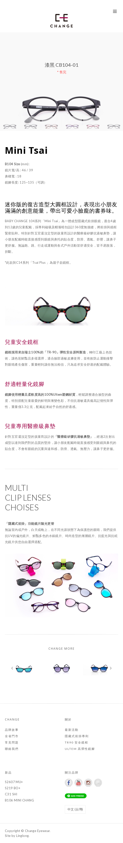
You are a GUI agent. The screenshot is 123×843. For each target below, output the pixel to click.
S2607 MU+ (14, 782)
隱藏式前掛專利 (77, 736)
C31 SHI (11, 794)
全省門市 (12, 736)
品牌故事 (12, 730)
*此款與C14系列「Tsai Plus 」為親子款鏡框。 (39, 262)
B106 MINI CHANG (19, 800)
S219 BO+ (12, 788)
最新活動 (71, 730)
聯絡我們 (12, 749)
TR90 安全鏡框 (76, 742)
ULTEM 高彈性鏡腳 (80, 749)
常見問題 (12, 742)
